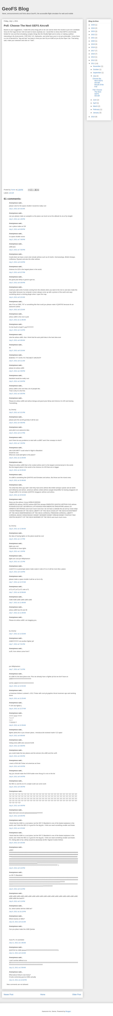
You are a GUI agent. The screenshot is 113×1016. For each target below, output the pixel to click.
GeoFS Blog (15, 8)
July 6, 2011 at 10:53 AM (17, 495)
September (97, 73)
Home (42, 995)
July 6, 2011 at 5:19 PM (17, 572)
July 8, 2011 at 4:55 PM (17, 756)
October (96, 69)
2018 (93, 47)
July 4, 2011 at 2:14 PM (17, 330)
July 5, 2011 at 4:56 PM (17, 423)
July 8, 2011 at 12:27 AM (17, 708)
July (94, 76)
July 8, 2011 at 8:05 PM (17, 816)
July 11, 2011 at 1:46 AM (17, 943)
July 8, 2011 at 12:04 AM (17, 686)
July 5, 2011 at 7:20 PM (17, 443)
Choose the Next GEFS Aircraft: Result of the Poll (98, 82)
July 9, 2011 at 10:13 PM (17, 911)
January (96, 113)
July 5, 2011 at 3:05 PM (17, 393)
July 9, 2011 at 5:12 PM (17, 889)
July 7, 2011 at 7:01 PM (17, 644)
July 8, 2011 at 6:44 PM (17, 776)
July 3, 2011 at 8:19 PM (17, 262)
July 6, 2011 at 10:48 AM (17, 480)
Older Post (76, 995)
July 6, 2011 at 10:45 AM (17, 470)
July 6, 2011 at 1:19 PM (17, 551)
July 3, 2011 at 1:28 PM (17, 219)
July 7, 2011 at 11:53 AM (17, 634)
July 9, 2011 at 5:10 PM (17, 868)
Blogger (68, 1011)
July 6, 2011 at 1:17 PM (17, 539)
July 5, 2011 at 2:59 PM (17, 371)
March (95, 106)
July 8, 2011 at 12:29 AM (17, 725)
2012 (93, 60)
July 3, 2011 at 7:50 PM (17, 250)
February (96, 109)
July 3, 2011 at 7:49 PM (17, 239)
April (95, 103)
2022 (93, 34)
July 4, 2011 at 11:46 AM (17, 320)
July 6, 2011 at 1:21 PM (17, 561)
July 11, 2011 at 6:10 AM (17, 953)
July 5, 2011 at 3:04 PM (17, 381)
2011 (93, 63)
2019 (93, 44)
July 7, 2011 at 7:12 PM (17, 669)
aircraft (11, 193)
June (95, 100)
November (97, 66)
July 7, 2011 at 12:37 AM (17, 582)
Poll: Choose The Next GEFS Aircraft (97, 93)
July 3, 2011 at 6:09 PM (17, 229)
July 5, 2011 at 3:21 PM (17, 412)
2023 (93, 31)
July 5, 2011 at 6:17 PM (17, 433)
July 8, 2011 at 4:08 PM (17, 746)
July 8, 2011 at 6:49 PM (17, 805)
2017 (93, 51)
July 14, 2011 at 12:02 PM (18, 980)
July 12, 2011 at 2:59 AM (17, 967)
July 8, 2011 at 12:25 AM (17, 698)
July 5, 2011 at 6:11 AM (17, 361)
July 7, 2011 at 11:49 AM (17, 613)
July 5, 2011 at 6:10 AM (17, 350)
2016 (93, 54)
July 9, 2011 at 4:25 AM (17, 843)
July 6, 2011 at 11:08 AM (17, 529)
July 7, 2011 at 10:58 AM (17, 592)
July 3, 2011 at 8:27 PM (17, 272)
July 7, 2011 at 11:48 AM (17, 602)
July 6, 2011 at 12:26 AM (17, 458)
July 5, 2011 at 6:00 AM (17, 340)
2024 (93, 28)
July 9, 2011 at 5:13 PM (17, 901)
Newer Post (8, 995)
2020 (93, 41)
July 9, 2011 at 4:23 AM (17, 828)
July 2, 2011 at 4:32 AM (17, 209)
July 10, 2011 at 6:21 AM (17, 922)
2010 (93, 117)
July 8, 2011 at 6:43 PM (17, 766)
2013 (93, 57)
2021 (93, 38)
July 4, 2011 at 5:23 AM (17, 309)
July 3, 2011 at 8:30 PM (17, 282)
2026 (93, 25)
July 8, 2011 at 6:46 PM (17, 787)
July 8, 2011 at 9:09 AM (17, 735)
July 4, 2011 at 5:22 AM (17, 297)
